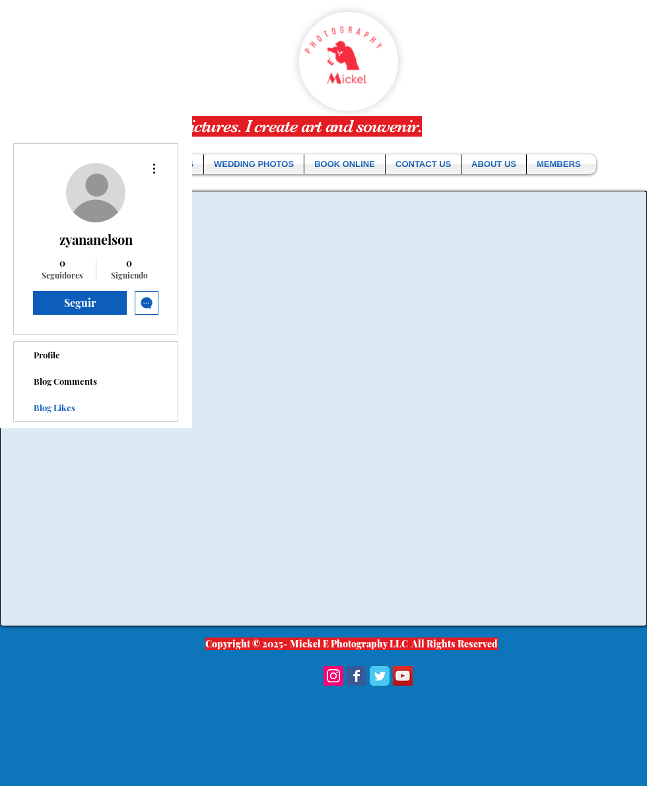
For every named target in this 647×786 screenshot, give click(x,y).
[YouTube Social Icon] (403, 676)
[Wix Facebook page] (356, 676)
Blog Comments (65, 381)
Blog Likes (54, 407)
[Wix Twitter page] (380, 676)
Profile (47, 354)
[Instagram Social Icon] (333, 676)
